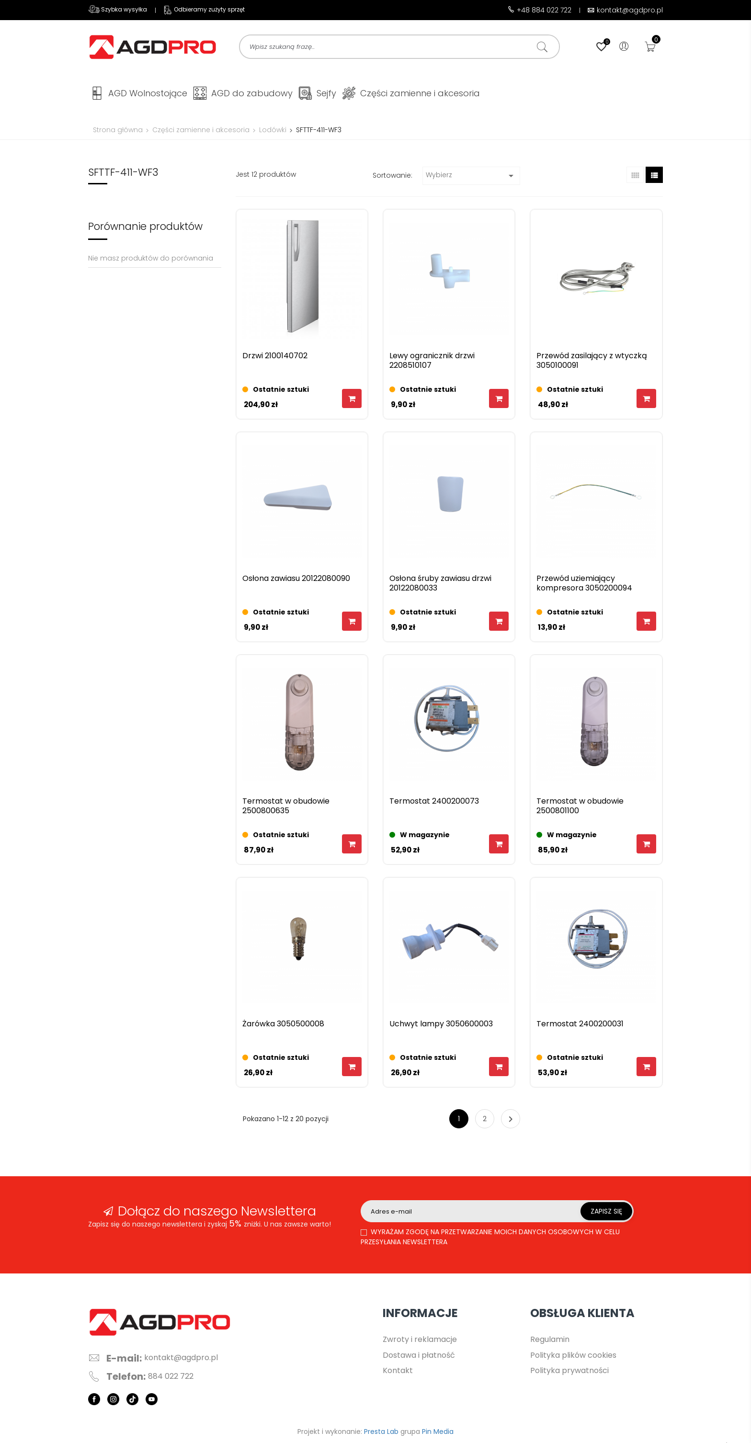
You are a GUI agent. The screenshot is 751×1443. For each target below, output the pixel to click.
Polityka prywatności (569, 1372)
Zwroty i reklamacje (420, 1341)
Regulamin (549, 1341)
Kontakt (398, 1372)
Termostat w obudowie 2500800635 (286, 808)
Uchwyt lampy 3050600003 (441, 1026)
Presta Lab (381, 1433)
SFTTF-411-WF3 (123, 174)
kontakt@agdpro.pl (181, 1359)
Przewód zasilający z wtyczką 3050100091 (591, 363)
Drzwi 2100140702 (274, 358)
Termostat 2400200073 (434, 803)
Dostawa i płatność (419, 1357)
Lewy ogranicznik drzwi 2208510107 (432, 363)
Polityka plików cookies (573, 1357)
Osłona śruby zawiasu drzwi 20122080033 (440, 585)
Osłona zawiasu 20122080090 (296, 581)
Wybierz (471, 177)
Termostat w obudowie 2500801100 (580, 808)
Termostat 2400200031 (580, 1026)
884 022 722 (170, 1378)
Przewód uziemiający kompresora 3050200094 (584, 585)
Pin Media (438, 1433)
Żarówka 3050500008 (283, 1026)
